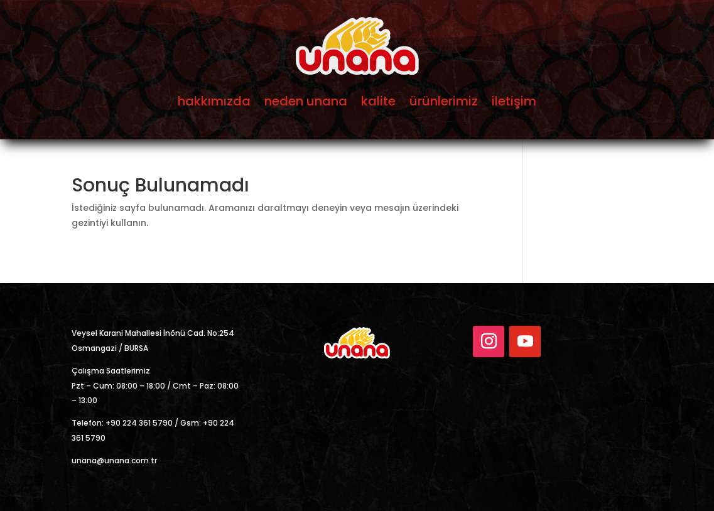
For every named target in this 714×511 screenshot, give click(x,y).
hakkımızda (214, 101)
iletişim (514, 101)
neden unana (305, 101)
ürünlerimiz (443, 101)
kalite (378, 101)
